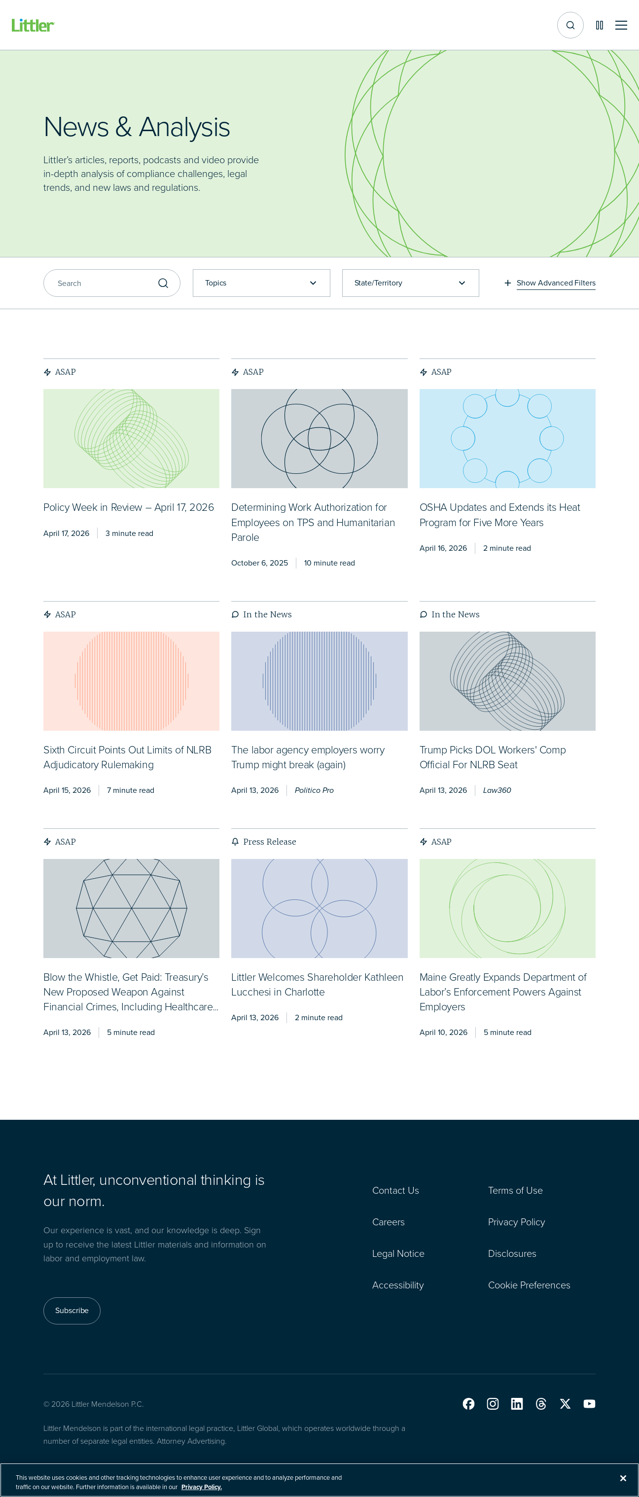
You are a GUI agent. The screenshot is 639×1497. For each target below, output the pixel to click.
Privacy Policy (516, 1222)
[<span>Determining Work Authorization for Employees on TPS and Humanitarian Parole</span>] (313, 522)
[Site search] (570, 25)
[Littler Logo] (33, 25)
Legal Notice (398, 1253)
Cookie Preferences (529, 1285)
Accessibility (398, 1285)
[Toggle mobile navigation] (621, 25)
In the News (261, 614)
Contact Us (395, 1190)
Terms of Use (515, 1190)
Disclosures (512, 1253)
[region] (319, 1480)
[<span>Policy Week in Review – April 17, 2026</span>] (128, 508)
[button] (468, 1404)
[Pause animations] (599, 25)
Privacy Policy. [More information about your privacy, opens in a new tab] (201, 1487)
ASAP (59, 372)
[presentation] (131, 438)
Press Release (263, 842)
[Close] (623, 1478)
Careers (388, 1222)
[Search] (111, 283)
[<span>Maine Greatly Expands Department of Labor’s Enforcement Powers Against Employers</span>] (503, 992)
